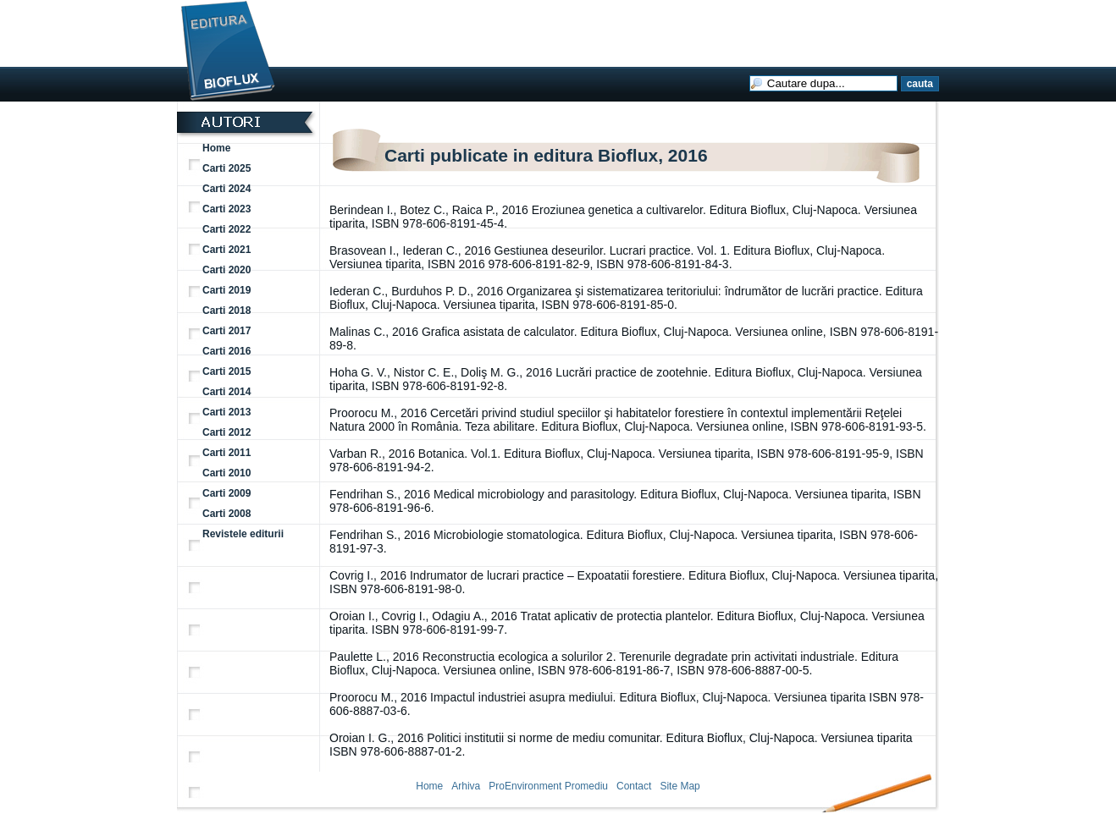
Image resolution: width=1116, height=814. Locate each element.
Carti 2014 (226, 392)
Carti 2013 (226, 412)
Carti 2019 (226, 290)
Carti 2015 (226, 371)
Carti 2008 (226, 514)
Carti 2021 (226, 250)
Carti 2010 (226, 473)
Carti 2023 (226, 209)
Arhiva (465, 786)
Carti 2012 (226, 432)
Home (216, 148)
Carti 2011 (226, 453)
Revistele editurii (243, 534)
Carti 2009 (226, 493)
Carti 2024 (226, 189)
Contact (633, 786)
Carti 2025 (226, 168)
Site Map (679, 786)
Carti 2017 (226, 331)
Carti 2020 (226, 270)
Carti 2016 (226, 351)
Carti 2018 (226, 310)
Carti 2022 (226, 229)
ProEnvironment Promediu (548, 786)
